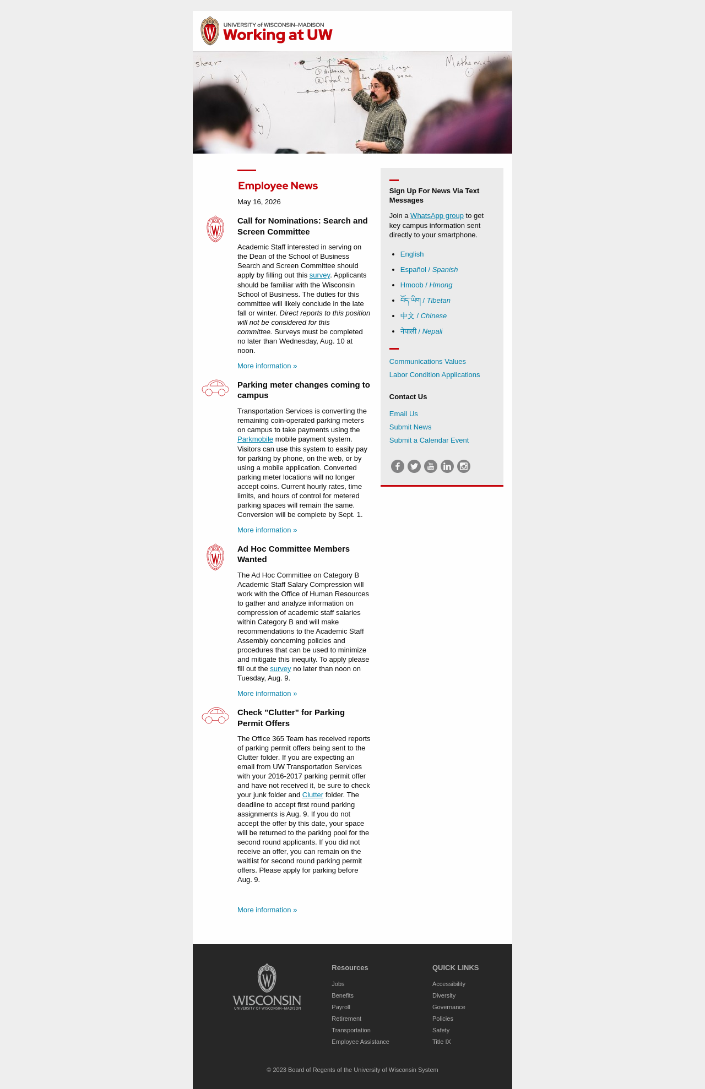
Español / (429, 269)
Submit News (410, 427)
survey (320, 275)
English (412, 254)
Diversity (443, 995)
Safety (440, 1030)
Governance (448, 1007)
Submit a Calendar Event (429, 440)
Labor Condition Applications (434, 375)
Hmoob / (426, 285)
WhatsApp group (437, 215)
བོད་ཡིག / (425, 300)
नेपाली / (421, 331)
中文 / (423, 316)
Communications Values (427, 361)
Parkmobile (255, 439)
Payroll (341, 1007)
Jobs (338, 984)
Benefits (343, 995)
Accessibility (448, 984)
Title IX (441, 1041)
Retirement (346, 1018)
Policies (442, 1018)
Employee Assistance (360, 1041)
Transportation (351, 1030)
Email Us (403, 414)
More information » (267, 366)
